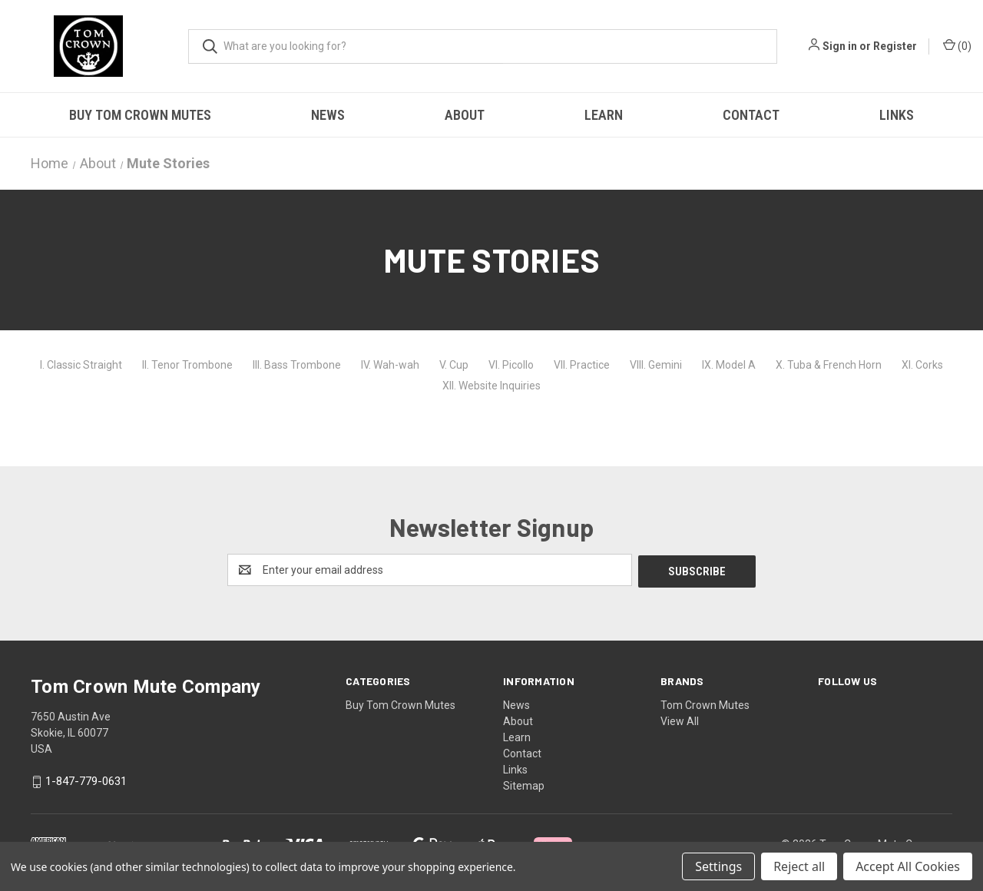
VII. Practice (582, 365)
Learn (603, 115)
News (328, 115)
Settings (718, 866)
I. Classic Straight (81, 365)
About (465, 115)
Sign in (839, 46)
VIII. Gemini (656, 365)
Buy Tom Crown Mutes (140, 115)
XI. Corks (922, 365)
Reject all (799, 866)
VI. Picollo (511, 365)
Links (896, 115)
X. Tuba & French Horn (829, 365)
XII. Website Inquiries (491, 385)
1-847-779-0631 (86, 780)
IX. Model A (729, 365)
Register (895, 46)
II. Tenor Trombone (187, 365)
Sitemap (523, 784)
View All (679, 720)
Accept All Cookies (908, 866)
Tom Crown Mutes (705, 703)
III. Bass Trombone (297, 365)
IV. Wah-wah (390, 365)
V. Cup (453, 365)
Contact (751, 115)
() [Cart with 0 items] (957, 45)
